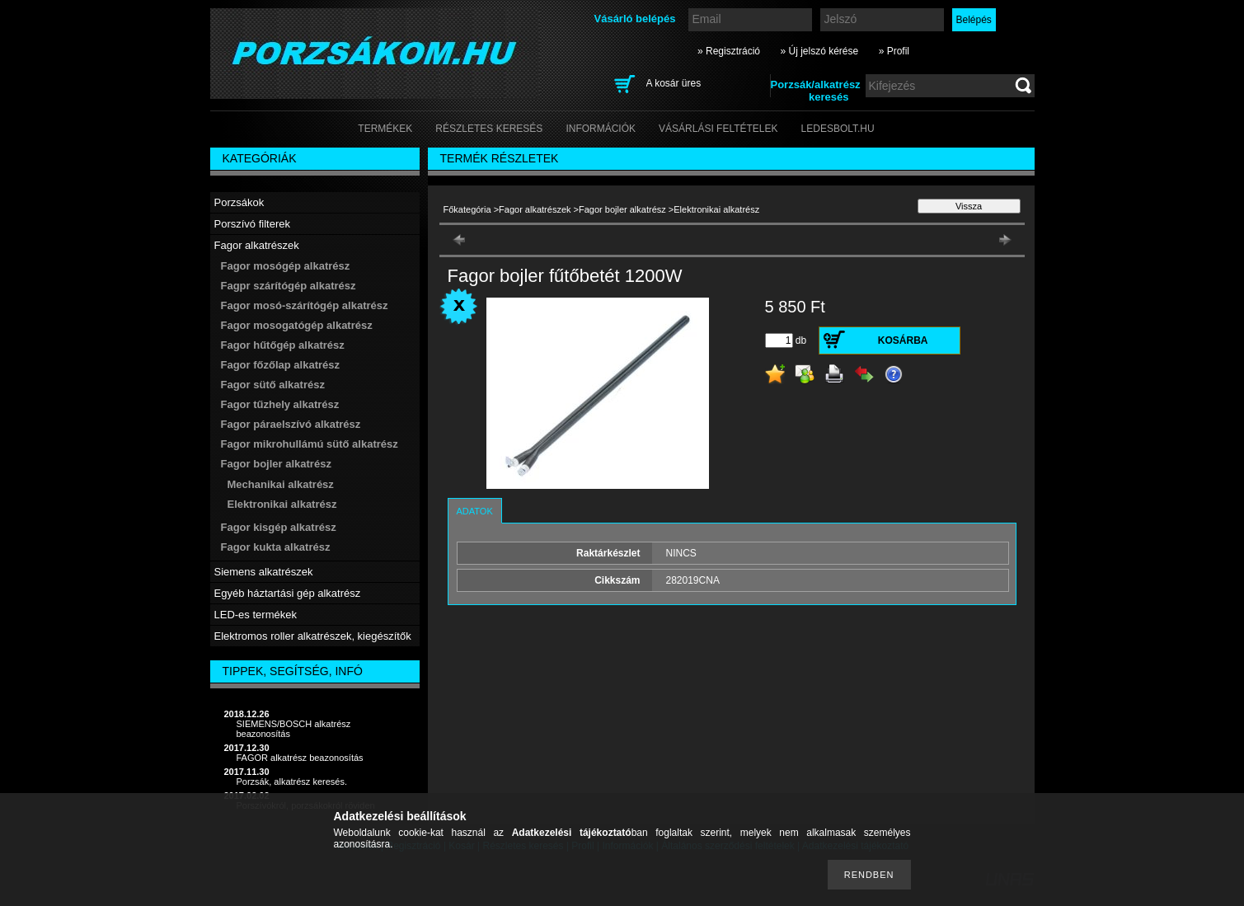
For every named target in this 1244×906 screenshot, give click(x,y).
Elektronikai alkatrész (282, 504)
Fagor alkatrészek (534, 209)
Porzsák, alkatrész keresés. (292, 781)
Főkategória (467, 209)
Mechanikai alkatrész (281, 484)
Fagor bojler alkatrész (622, 209)
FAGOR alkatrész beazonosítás (300, 758)
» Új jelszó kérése (819, 51)
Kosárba (903, 340)
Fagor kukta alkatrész (276, 547)
